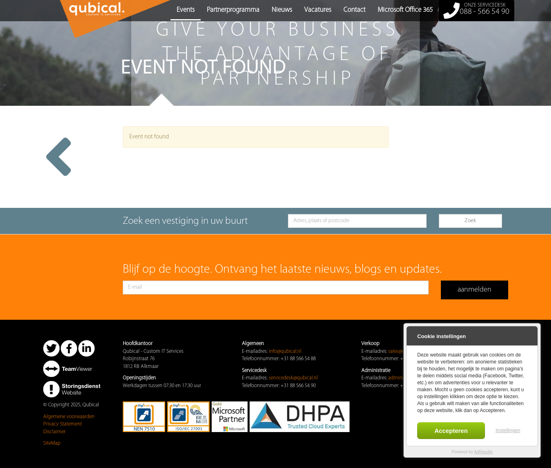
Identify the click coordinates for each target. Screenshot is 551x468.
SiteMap (51, 443)
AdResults (483, 452)
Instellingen (508, 430)
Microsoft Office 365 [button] (405, 10)
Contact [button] (354, 10)
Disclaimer (54, 432)
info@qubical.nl (285, 351)
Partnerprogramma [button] (233, 10)
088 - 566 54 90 (476, 10)
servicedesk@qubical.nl (293, 378)
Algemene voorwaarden (69, 416)
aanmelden (474, 290)
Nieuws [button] (282, 10)
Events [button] (186, 10)
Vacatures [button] (317, 10)
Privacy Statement (62, 424)
